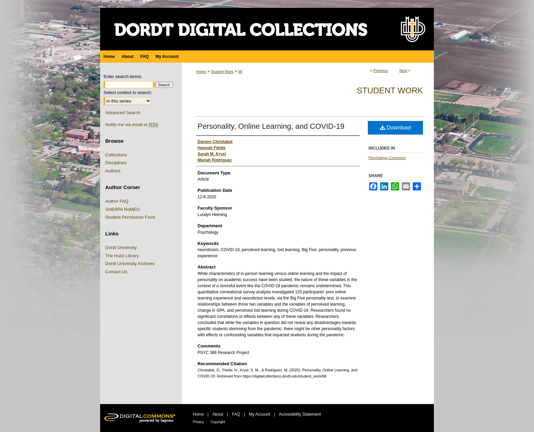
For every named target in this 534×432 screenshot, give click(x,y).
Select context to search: (128, 92)
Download (395, 127)
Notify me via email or (131, 124)
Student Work (222, 72)
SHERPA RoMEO (122, 209)
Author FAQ (116, 201)
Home (201, 72)
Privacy (198, 422)
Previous (380, 70)
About (218, 414)
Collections (116, 154)
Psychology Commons (387, 158)
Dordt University (121, 247)
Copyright (217, 422)
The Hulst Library (122, 255)
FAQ (236, 414)
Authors (113, 170)
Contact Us (116, 271)
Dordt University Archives (130, 263)
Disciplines (115, 162)
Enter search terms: (123, 76)
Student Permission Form (130, 217)
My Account (259, 414)
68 (240, 72)
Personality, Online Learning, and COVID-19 (271, 126)
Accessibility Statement (300, 414)
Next (403, 70)
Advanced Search (122, 112)
